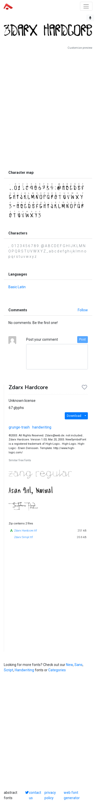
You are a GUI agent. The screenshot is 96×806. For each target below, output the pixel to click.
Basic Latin (17, 287)
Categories (57, 670)
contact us (35, 795)
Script (8, 670)
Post (82, 339)
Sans (78, 665)
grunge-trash (19, 427)
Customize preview (80, 47)
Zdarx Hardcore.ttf (25, 530)
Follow (83, 310)
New (69, 665)
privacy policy (50, 795)
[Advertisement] (48, 109)
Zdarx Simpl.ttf (23, 537)
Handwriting (24, 670)
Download (74, 416)
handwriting (41, 427)
